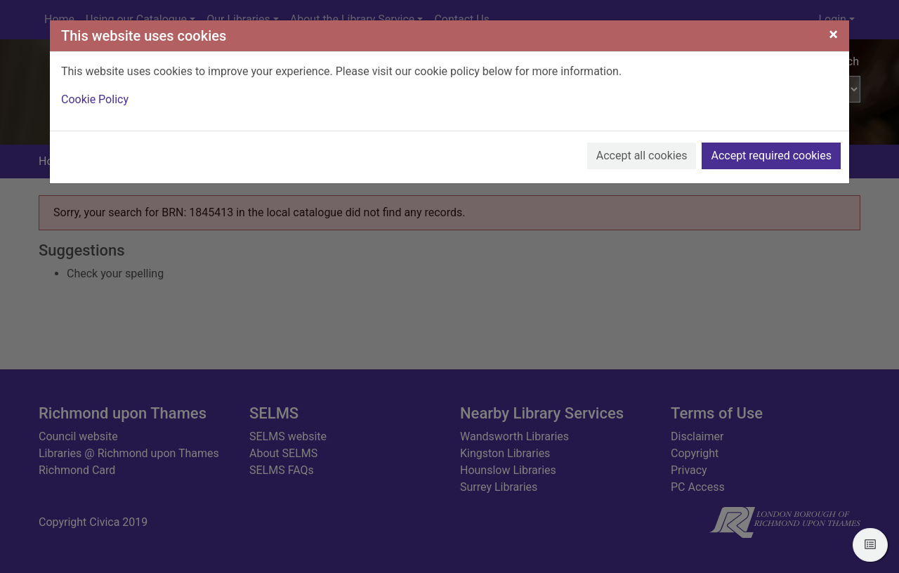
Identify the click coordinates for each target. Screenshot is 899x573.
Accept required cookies (771, 155)
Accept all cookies (642, 155)
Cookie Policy (95, 99)
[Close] (833, 34)
